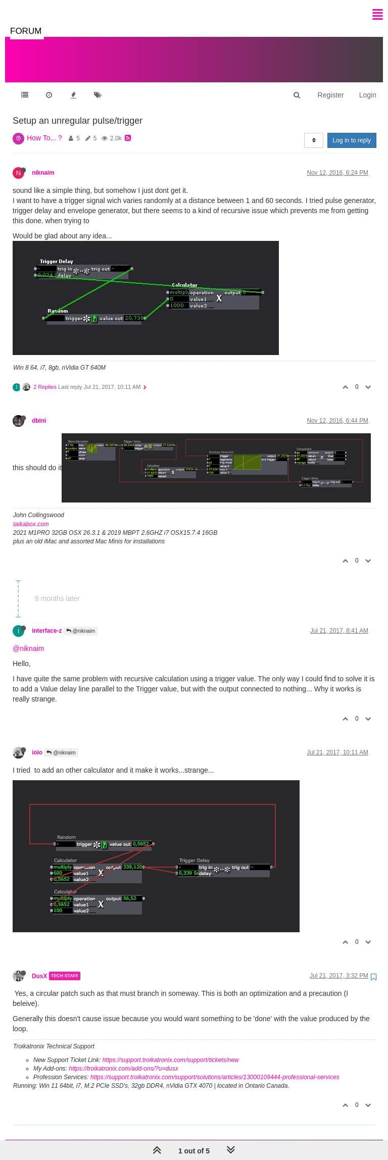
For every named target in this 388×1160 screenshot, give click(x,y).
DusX (39, 965)
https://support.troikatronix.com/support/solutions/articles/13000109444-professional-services (215, 1067)
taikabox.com (31, 514)
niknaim (43, 162)
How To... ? (44, 128)
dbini (39, 410)
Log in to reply (352, 130)
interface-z (47, 620)
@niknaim (80, 621)
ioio (37, 742)
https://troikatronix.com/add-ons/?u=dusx (123, 1058)
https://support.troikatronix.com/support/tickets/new (171, 1049)
